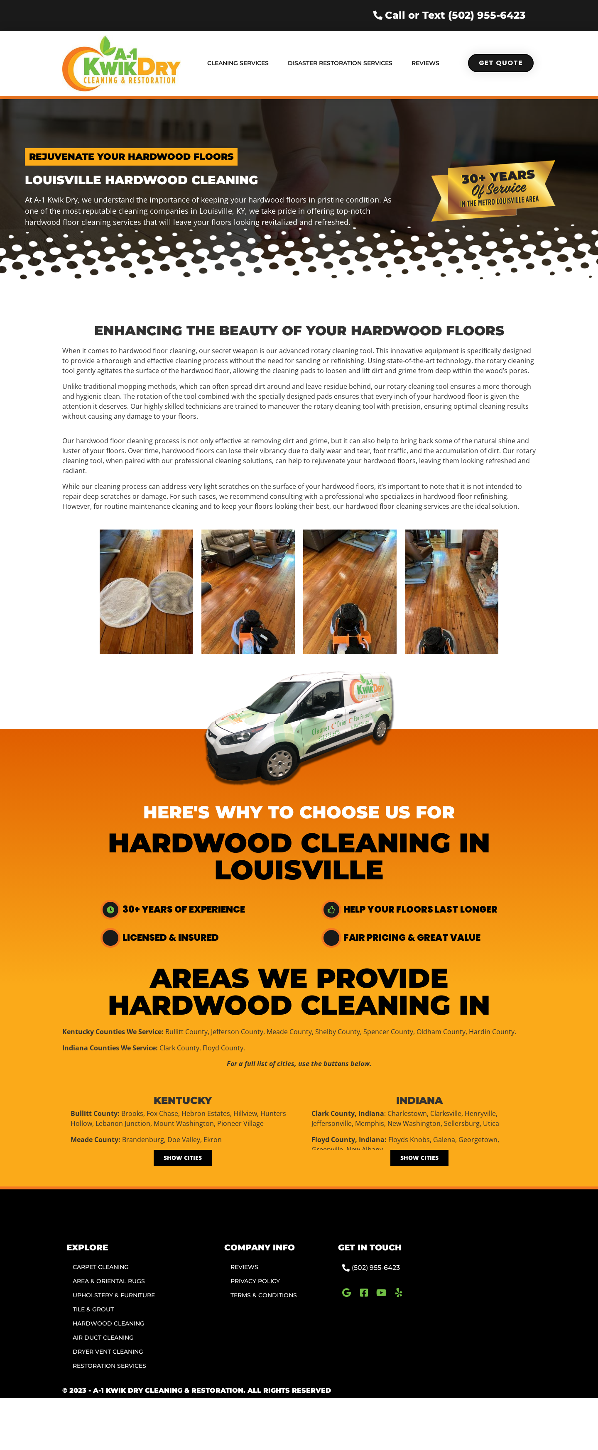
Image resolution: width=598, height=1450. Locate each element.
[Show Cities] (183, 1158)
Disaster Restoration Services (340, 63)
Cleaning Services (238, 63)
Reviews (425, 63)
